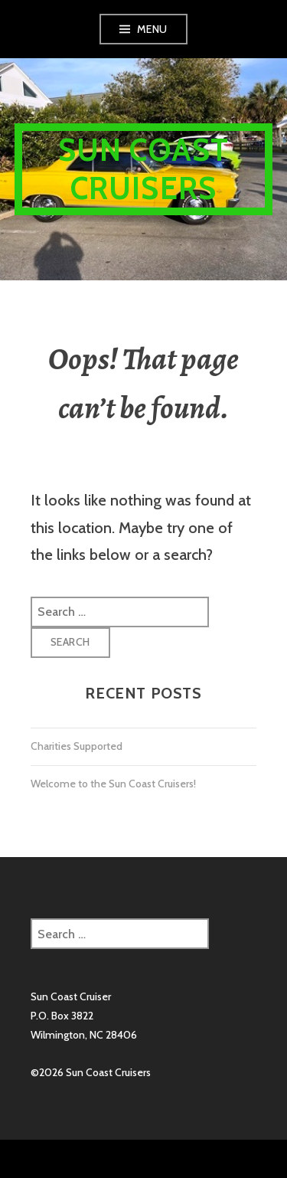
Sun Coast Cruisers (144, 169)
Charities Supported (76, 746)
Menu (152, 29)
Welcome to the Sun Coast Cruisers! (113, 783)
